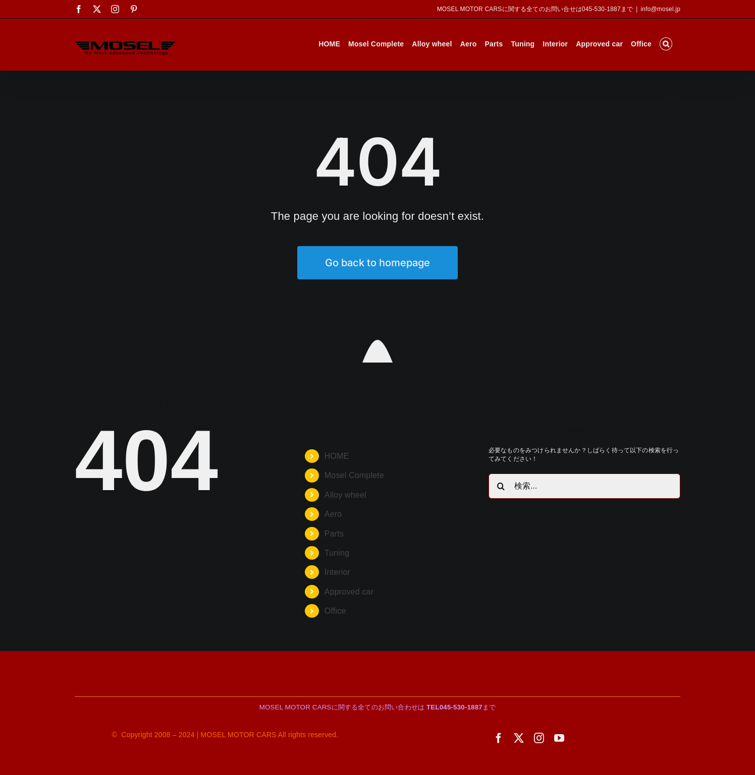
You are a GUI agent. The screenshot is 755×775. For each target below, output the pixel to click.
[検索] (501, 486)
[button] (666, 44)
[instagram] (539, 738)
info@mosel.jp (660, 9)
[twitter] (519, 738)
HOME (337, 456)
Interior (337, 572)
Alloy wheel (345, 495)
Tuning (337, 553)
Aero (333, 514)
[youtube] (559, 738)
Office (335, 611)
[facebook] (499, 738)
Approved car (349, 591)
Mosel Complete (354, 475)
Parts (334, 533)
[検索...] (584, 486)
